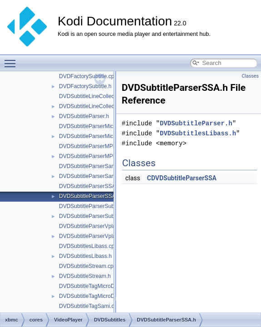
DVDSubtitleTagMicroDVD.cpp (96, 286)
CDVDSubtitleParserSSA (182, 178)
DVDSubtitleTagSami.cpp (89, 306)
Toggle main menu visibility (12, 59)
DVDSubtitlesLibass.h (85, 256)
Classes (250, 76)
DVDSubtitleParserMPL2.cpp (94, 146)
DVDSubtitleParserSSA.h (89, 196)
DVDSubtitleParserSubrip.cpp (95, 206)
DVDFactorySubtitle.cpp (88, 76)
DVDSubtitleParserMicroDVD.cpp (99, 126)
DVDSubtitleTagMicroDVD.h (93, 296)
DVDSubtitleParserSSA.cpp (92, 186)
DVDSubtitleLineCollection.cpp (96, 96)
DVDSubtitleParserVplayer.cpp (96, 226)
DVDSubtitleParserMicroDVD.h (96, 136)
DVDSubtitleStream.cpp (88, 266)
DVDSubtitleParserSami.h (90, 176)
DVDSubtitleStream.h (85, 276)
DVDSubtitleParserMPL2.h (91, 156)
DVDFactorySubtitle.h (85, 86)
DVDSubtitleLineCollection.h (93, 106)
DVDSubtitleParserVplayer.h (93, 236)
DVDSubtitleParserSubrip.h (92, 216)
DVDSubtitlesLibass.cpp (88, 246)
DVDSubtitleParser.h (84, 116)
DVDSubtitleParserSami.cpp (93, 166)
